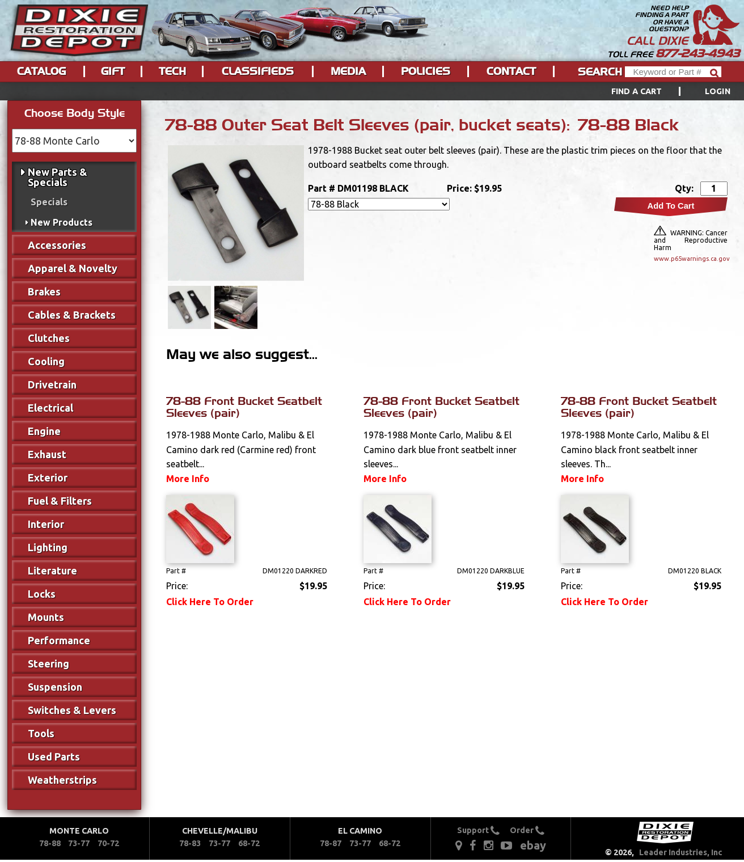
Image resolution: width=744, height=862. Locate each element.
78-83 (190, 843)
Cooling (46, 361)
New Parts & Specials (57, 177)
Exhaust (47, 454)
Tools (41, 733)
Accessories (57, 245)
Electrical (50, 407)
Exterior (47, 477)
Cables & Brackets (72, 314)
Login (717, 91)
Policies (425, 71)
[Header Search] (673, 71)
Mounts (46, 617)
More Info (187, 479)
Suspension (55, 686)
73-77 (79, 843)
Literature (52, 570)
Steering (48, 663)
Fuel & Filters (60, 500)
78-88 (50, 843)
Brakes (44, 291)
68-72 (249, 843)
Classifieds (258, 71)
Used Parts (54, 756)
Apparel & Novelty (72, 268)
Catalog (41, 71)
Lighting (47, 547)
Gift (113, 71)
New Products (61, 222)
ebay (533, 845)
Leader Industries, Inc (680, 852)
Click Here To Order (209, 602)
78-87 (330, 843)
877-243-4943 (697, 53)
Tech (172, 71)
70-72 (108, 843)
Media (348, 71)
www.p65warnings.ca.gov (691, 258)
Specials (49, 202)
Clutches (49, 338)
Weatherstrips (62, 779)
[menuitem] (658, 91)
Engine (44, 431)
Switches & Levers (72, 710)
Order (527, 830)
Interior (46, 524)
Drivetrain (52, 384)
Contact (511, 71)
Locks (42, 593)
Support (478, 830)
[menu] (372, 91)
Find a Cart (636, 91)
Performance (59, 640)
